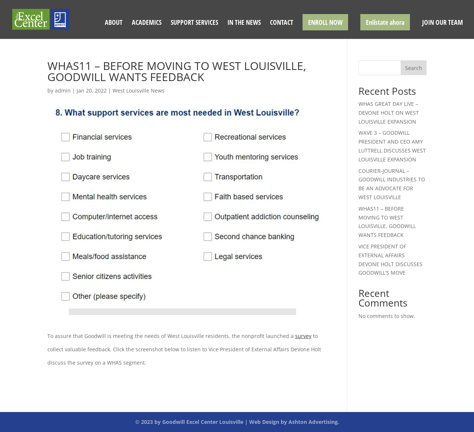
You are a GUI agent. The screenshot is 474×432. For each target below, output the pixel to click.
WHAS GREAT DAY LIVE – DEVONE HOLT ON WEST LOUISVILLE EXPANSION (388, 112)
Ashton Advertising (313, 421)
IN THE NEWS (244, 23)
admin (63, 90)
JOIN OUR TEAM (442, 23)
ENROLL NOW (325, 22)
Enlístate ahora (385, 22)
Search (413, 67)
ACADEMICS (146, 23)
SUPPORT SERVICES (194, 23)
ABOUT (114, 23)
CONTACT (281, 23)
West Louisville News (138, 90)
